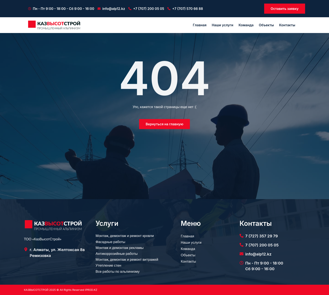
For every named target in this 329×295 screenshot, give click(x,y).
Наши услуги (222, 25)
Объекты (266, 25)
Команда (246, 25)
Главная (199, 25)
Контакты (287, 25)
